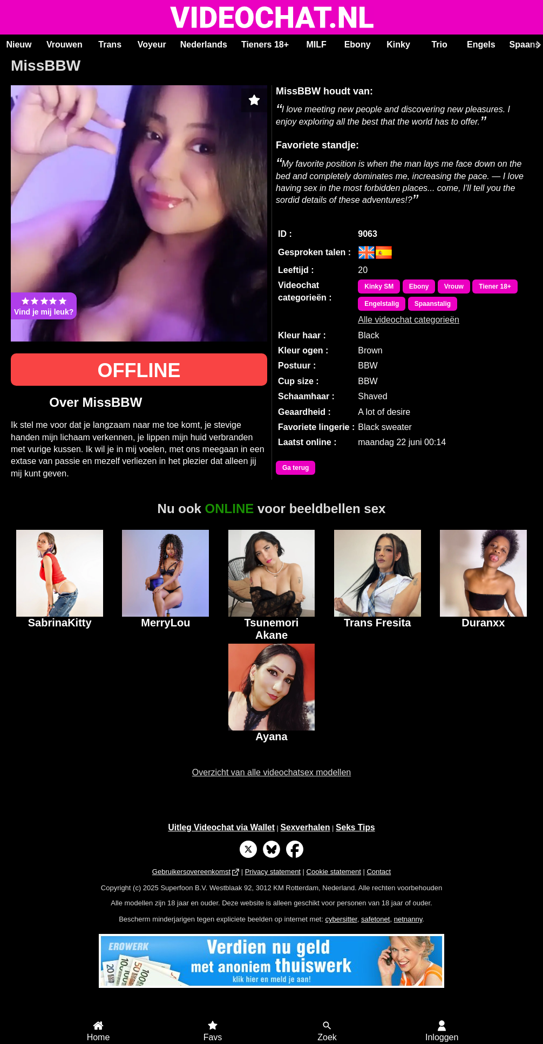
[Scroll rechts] (537, 45)
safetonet (375, 919)
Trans (109, 44)
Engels (481, 44)
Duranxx (483, 623)
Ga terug (295, 468)
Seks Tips (355, 827)
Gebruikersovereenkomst (191, 872)
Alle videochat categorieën (408, 319)
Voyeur (152, 44)
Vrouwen (64, 44)
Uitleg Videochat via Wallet (221, 827)
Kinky (398, 44)
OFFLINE (139, 370)
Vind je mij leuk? (43, 306)
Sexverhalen (305, 827)
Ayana (271, 736)
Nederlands (203, 44)
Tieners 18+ (265, 44)
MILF (316, 44)
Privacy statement (273, 872)
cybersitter (341, 919)
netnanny (408, 919)
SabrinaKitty (60, 623)
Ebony (357, 44)
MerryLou (165, 623)
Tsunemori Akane (272, 627)
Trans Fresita (377, 623)
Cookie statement (334, 872)
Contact (378, 872)
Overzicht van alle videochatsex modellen (271, 772)
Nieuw (18, 44)
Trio (439, 44)
